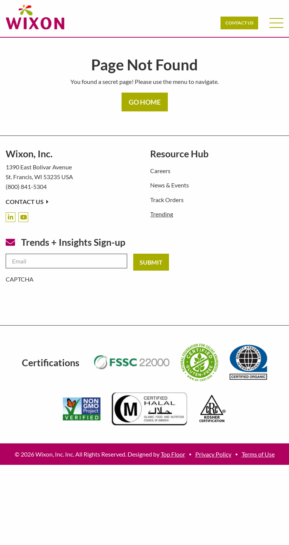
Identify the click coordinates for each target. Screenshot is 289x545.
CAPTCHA (19, 279)
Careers (160, 170)
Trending (161, 214)
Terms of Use (258, 454)
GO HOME (145, 102)
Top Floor (173, 454)
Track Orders (167, 199)
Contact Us (239, 23)
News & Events (169, 185)
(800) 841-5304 (26, 186)
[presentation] (63, 299)
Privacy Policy (213, 454)
